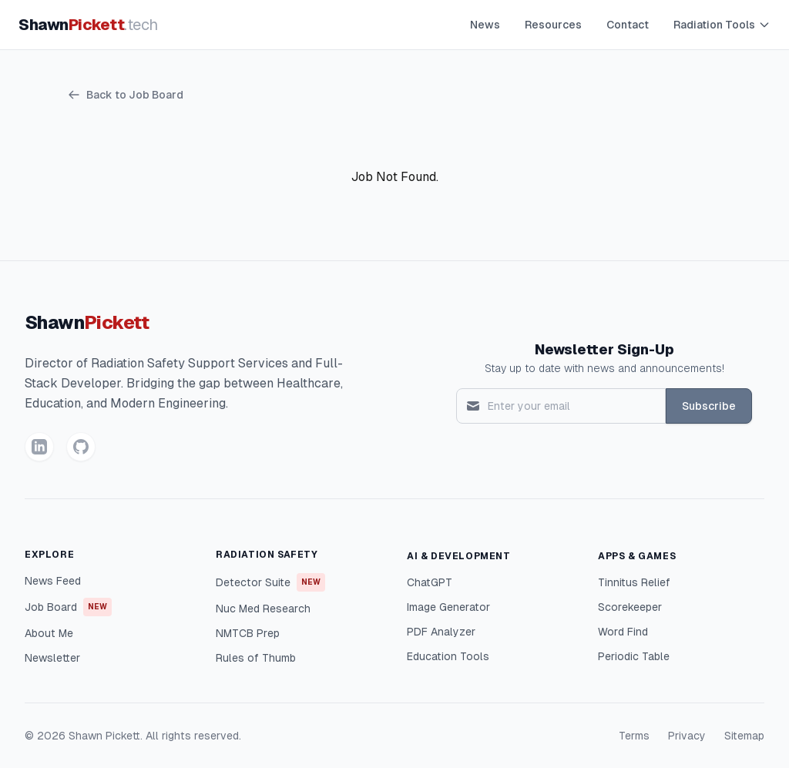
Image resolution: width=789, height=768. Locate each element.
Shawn (88, 24)
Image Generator (448, 607)
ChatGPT (429, 582)
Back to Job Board (125, 95)
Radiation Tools (722, 24)
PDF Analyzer (441, 631)
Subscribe (709, 406)
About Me (49, 633)
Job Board (68, 607)
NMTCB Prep (248, 633)
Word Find (623, 631)
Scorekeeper (630, 607)
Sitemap (744, 735)
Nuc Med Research (263, 608)
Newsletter (52, 658)
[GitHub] (81, 446)
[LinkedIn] (39, 446)
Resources (553, 24)
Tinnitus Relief (634, 582)
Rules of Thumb (256, 658)
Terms (634, 735)
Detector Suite (270, 582)
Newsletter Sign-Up (604, 349)
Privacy (687, 735)
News (485, 24)
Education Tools (448, 656)
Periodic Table (634, 656)
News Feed (53, 581)
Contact (627, 24)
